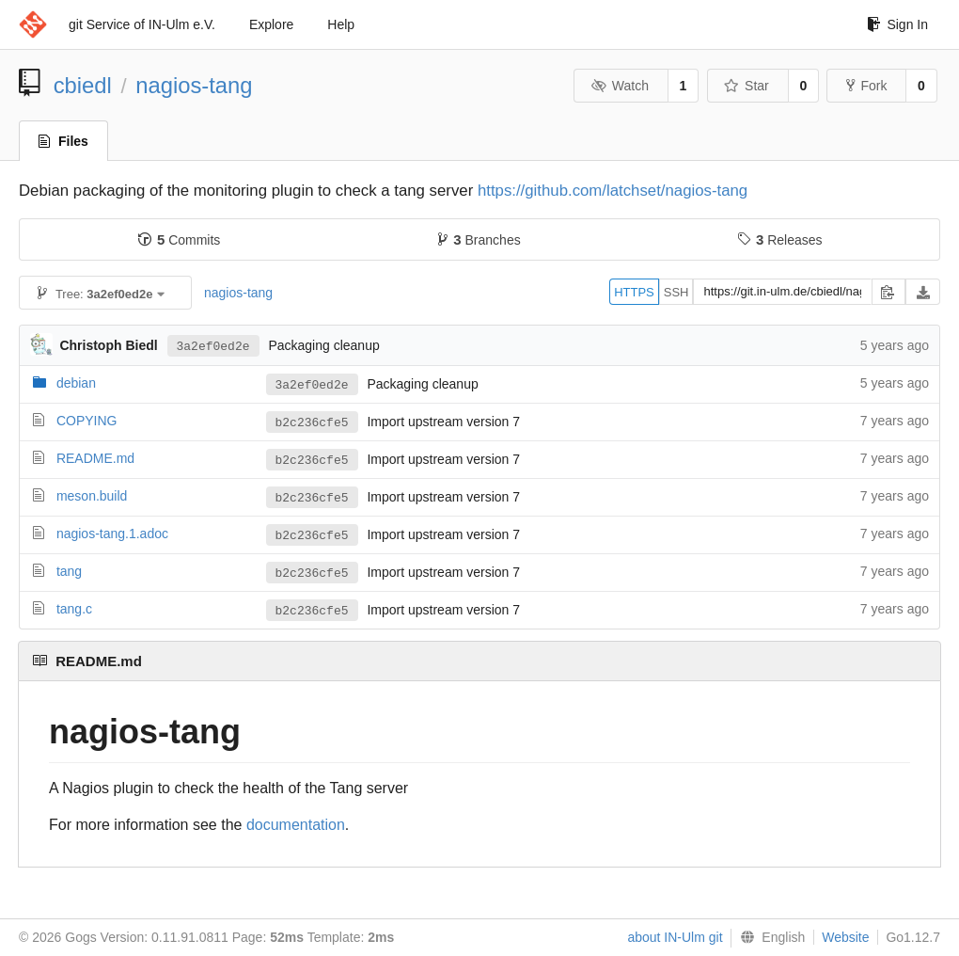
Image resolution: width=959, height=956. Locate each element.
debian (76, 382)
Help (340, 24)
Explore (271, 24)
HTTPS (634, 292)
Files (63, 141)
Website (845, 937)
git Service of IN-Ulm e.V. (142, 24)
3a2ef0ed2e (213, 345)
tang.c (74, 608)
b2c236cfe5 (312, 422)
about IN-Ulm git (674, 937)
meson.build (92, 495)
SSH (676, 292)
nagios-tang (193, 85)
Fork (866, 85)
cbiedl (83, 85)
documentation (295, 825)
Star (746, 85)
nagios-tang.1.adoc (112, 533)
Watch (619, 85)
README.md (95, 458)
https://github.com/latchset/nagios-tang (612, 190)
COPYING (87, 420)
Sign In (897, 24)
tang (69, 571)
